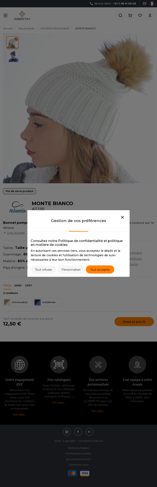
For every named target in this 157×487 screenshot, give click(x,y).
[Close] (122, 217)
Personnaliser (71, 270)
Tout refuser (43, 270)
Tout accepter (100, 270)
